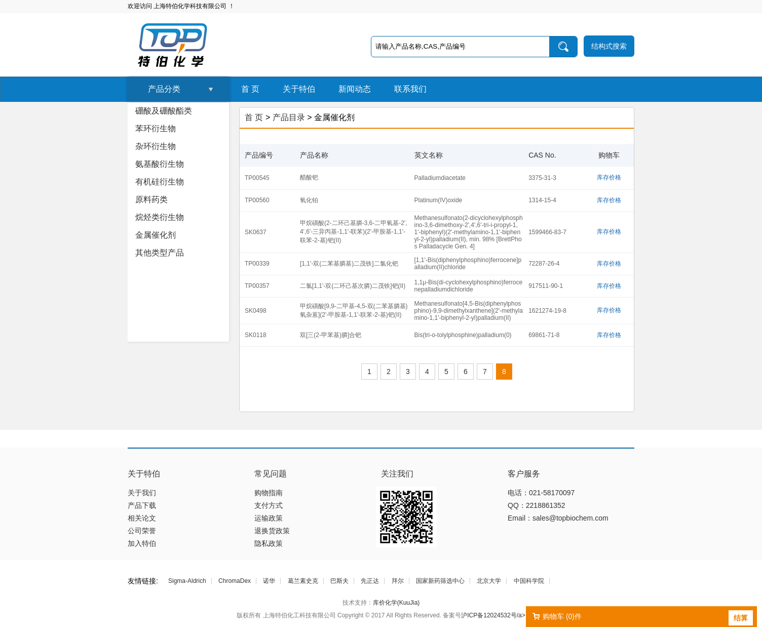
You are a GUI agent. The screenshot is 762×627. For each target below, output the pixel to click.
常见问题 (270, 473)
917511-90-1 (545, 285)
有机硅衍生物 (159, 181)
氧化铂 (309, 200)
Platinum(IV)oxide (438, 200)
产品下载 (142, 505)
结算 (741, 618)
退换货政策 (272, 531)
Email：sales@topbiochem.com (558, 518)
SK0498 (255, 310)
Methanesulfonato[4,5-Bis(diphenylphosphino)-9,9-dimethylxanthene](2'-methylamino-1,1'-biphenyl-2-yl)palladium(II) (468, 310)
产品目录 (289, 117)
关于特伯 (299, 89)
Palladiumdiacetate (440, 177)
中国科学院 (529, 581)
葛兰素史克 (303, 581)
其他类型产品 (159, 252)
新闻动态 (354, 89)
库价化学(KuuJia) (396, 602)
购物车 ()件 (562, 616)
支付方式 (268, 505)
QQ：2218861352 (536, 505)
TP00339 (257, 263)
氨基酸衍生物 (159, 164)
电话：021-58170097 (541, 493)
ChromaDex (234, 581)
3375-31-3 (542, 177)
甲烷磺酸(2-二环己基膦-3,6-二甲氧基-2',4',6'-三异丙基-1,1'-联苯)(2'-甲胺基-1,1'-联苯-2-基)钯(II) (353, 231)
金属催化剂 (155, 235)
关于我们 (142, 493)
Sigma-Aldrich (187, 581)
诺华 (269, 581)
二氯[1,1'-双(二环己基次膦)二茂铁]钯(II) (352, 285)
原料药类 (151, 199)
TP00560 (257, 200)
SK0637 (255, 232)
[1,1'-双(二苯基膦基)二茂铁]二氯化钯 (349, 263)
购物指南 (268, 493)
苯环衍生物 (155, 128)
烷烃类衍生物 (159, 217)
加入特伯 (142, 543)
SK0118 (255, 335)
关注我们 (397, 473)
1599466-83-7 (547, 232)
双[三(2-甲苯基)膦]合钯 (330, 335)
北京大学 (489, 581)
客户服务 (524, 473)
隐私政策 (268, 543)
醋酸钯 (309, 177)
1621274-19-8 (547, 310)
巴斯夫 (339, 581)
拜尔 (398, 581)
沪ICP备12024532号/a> (493, 615)
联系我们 (410, 89)
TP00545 (257, 177)
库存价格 (609, 177)
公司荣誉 (142, 531)
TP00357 (257, 285)
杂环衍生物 (155, 146)
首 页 (250, 89)
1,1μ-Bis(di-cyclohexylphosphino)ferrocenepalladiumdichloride (468, 286)
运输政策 (268, 518)
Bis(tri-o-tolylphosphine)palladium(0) (463, 335)
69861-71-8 (543, 335)
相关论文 (142, 518)
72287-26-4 (543, 263)
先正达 (370, 581)
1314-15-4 (542, 200)
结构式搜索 (609, 46)
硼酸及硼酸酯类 (163, 110)
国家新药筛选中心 (440, 581)
